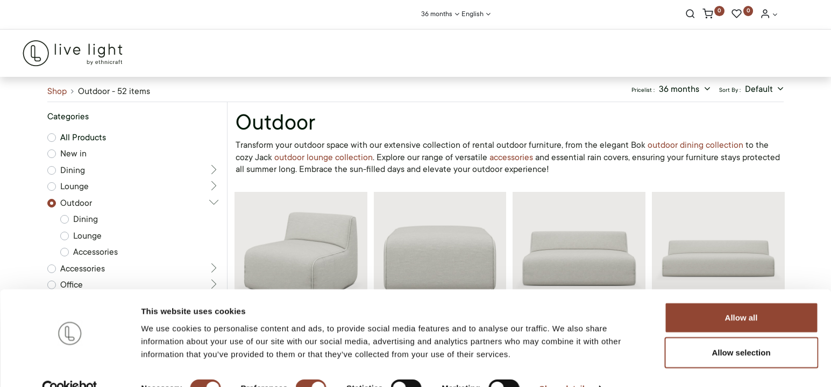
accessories (511, 157)
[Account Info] (768, 15)
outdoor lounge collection (323, 157)
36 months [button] (680, 89)
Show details (564, 365)
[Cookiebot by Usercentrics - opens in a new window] (70, 366)
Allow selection (741, 329)
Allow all (741, 294)
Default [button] (760, 89)
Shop (57, 91)
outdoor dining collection (695, 145)
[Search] (690, 15)
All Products (83, 137)
